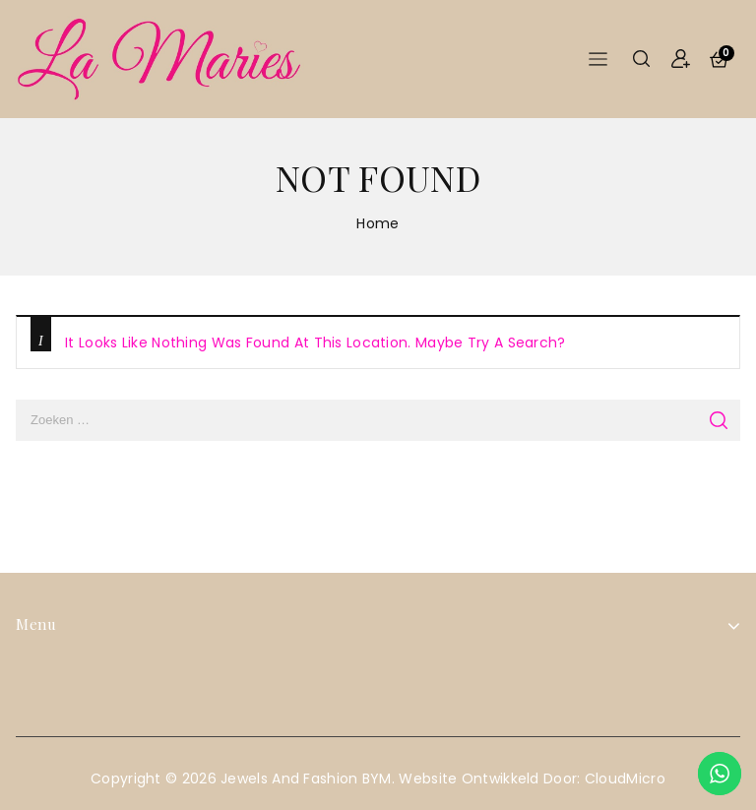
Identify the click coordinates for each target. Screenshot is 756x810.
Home (377, 223)
